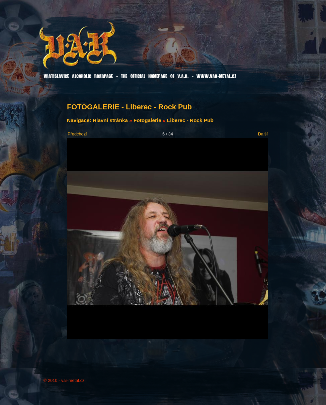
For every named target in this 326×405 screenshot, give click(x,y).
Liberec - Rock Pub (190, 120)
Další (263, 133)
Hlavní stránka (110, 120)
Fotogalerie (147, 120)
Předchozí (77, 133)
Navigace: (80, 120)
